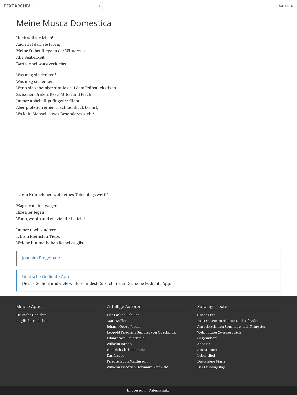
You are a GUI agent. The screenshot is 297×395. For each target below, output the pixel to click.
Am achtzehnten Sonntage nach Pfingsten (231, 326)
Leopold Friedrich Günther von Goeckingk (141, 332)
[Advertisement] (148, 154)
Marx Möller (117, 321)
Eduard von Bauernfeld (126, 338)
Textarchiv (16, 6)
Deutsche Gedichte (31, 315)
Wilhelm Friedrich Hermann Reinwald (137, 367)
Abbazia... (204, 344)
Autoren (286, 6)
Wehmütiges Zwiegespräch (219, 332)
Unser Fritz (206, 315)
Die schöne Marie (211, 361)
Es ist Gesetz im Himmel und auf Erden (228, 321)
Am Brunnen (207, 350)
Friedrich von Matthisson (127, 361)
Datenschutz (158, 390)
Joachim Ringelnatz (41, 257)
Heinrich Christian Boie (126, 350)
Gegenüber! (207, 338)
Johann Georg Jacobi (123, 326)
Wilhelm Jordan (119, 344)
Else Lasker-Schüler (123, 315)
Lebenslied (206, 355)
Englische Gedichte (31, 321)
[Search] (66, 6)
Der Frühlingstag (211, 367)
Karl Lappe (115, 355)
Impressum (136, 390)
